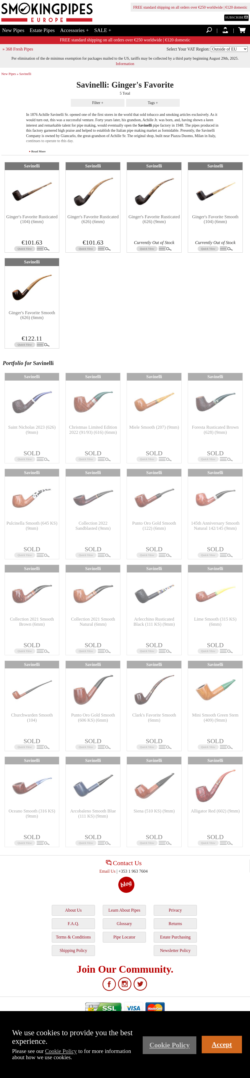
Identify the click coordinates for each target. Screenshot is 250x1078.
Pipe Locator (124, 937)
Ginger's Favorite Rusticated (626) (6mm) (93, 219)
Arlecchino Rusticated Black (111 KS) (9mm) (154, 621)
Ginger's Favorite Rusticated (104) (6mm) (31, 219)
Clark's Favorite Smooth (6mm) (154, 717)
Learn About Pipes (124, 910)
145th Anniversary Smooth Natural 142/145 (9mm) (215, 526)
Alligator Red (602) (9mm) (215, 811)
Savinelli (32, 166)
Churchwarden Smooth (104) (32, 717)
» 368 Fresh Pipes (17, 49)
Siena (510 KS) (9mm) (154, 811)
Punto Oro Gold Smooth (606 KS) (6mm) (93, 717)
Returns (175, 923)
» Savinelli (24, 74)
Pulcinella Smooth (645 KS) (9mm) (31, 526)
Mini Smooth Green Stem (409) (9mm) (215, 717)
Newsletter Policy (175, 950)
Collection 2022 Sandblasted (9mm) (93, 526)
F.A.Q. (73, 923)
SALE (102, 30)
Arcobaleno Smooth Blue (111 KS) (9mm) (93, 813)
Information (125, 64)
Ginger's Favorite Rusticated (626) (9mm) (154, 219)
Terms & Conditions (73, 937)
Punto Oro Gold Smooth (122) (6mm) (154, 526)
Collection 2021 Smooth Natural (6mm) (93, 621)
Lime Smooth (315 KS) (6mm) (215, 621)
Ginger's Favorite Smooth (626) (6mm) (32, 315)
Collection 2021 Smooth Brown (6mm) (32, 621)
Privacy (175, 910)
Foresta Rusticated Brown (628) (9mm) (215, 430)
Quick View (25, 248)
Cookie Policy (61, 1051)
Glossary (124, 923)
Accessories (74, 30)
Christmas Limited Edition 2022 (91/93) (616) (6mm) (93, 430)
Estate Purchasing (175, 937)
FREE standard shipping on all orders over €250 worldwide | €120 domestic (190, 7)
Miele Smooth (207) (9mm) (154, 427)
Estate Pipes (42, 30)
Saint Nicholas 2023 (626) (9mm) (32, 430)
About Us (73, 910)
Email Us (107, 871)
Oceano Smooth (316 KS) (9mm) (32, 813)
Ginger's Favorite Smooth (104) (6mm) (215, 219)
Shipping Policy (73, 950)
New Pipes (13, 30)
